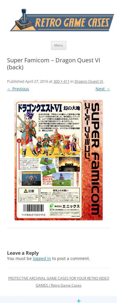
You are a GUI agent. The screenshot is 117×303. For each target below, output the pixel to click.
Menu (58, 45)
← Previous (18, 89)
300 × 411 (61, 81)
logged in (42, 258)
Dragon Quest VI (88, 81)
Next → (103, 89)
